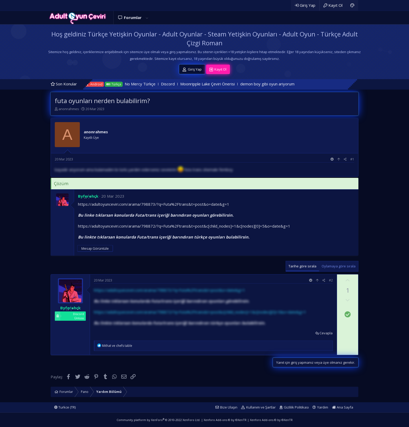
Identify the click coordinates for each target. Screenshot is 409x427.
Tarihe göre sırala (302, 266)
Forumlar (133, 17)
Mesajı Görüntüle (95, 248)
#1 (352, 159)
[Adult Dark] (352, 5)
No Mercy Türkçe (149, 83)
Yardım (322, 407)
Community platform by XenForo (158, 420)
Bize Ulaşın (228, 407)
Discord (177, 83)
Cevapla (326, 333)
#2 (331, 280)
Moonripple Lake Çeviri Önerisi (216, 83)
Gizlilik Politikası (296, 407)
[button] (147, 17)
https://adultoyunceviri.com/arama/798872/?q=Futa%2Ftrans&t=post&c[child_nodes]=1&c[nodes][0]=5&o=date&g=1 (184, 226)
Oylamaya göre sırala (339, 266)
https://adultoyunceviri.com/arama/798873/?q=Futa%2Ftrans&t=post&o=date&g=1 (153, 204)
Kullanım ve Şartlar (261, 407)
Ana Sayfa (342, 407)
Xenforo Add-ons (225, 420)
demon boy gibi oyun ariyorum (276, 83)
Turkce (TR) (65, 407)
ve (117, 345)
